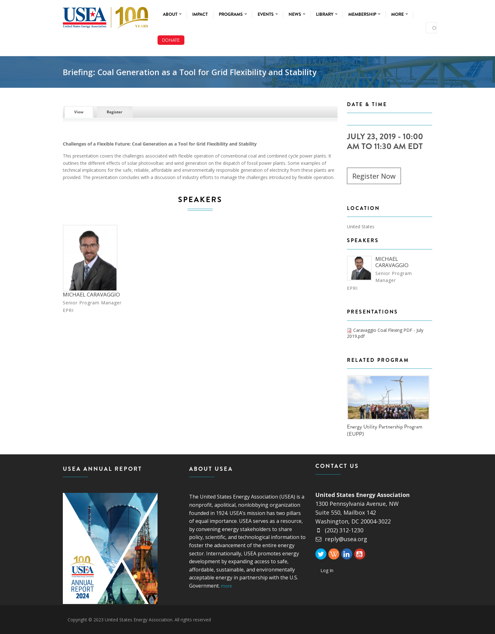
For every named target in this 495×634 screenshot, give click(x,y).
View (83, 112)
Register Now (374, 176)
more (226, 586)
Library (326, 14)
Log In (326, 570)
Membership (364, 14)
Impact (200, 14)
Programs (233, 14)
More (399, 14)
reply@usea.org (341, 539)
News (297, 14)
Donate (171, 40)
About (172, 14)
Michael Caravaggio (91, 294)
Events (267, 14)
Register (114, 112)
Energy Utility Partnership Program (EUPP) (384, 430)
